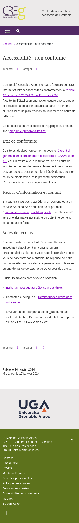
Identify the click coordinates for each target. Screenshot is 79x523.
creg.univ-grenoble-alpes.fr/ (27, 131)
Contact (8, 458)
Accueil (7, 44)
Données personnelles (17, 478)
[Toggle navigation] (8, 30)
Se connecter (11, 503)
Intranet (7, 498)
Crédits (7, 468)
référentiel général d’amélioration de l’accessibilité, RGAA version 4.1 (38, 156)
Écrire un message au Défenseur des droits (34, 287)
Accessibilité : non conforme (21, 493)
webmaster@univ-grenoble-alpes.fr (28, 212)
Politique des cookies (16, 483)
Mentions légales (14, 473)
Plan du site (10, 463)
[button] (18, 30)
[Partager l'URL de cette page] (51, 69)
